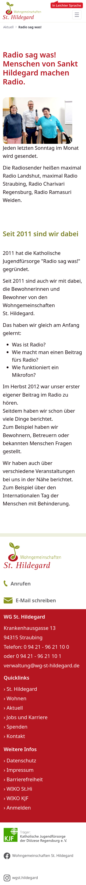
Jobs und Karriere (27, 717)
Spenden (17, 726)
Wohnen (17, 698)
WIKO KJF (17, 798)
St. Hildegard (22, 688)
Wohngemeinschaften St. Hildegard (38, 856)
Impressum (20, 769)
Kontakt (16, 735)
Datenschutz (21, 760)
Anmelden (19, 807)
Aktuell (15, 707)
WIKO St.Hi (19, 788)
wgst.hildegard (21, 878)
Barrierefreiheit (25, 779)
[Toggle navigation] (76, 14)
